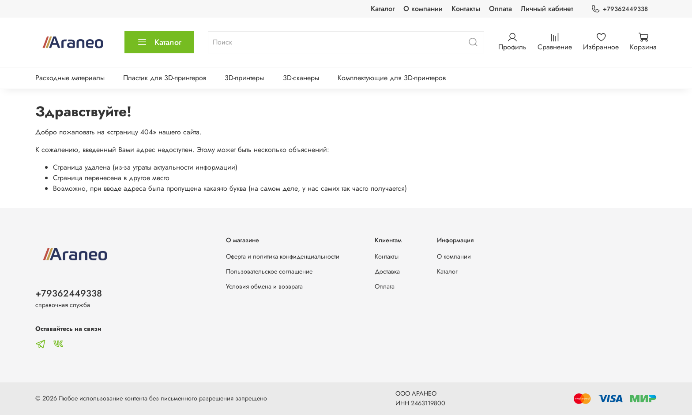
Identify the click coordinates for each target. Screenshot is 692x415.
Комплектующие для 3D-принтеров (392, 78)
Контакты (465, 9)
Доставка (387, 271)
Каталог (383, 9)
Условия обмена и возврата (264, 286)
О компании (423, 9)
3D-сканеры (301, 78)
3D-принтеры (244, 78)
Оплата (500, 9)
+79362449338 (619, 9)
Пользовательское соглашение (269, 271)
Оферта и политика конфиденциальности (282, 256)
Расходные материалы (70, 78)
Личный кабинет (547, 9)
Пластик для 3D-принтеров (164, 78)
